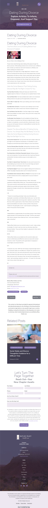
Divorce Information (13, 291)
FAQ (24, 470)
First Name (10, 386)
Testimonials (24, 472)
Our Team (24, 465)
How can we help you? (13, 401)
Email (26, 391)
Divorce (24, 467)
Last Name (27, 386)
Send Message (24, 425)
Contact (24, 479)
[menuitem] (18, 503)
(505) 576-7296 (13, 276)
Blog (24, 477)
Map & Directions (24, 456)
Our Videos (24, 474)
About (23, 463)
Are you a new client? (13, 396)
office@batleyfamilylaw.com (17, 286)
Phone (8, 391)
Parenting (24, 291)
